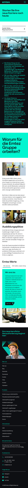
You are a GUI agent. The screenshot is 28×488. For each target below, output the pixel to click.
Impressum (4, 385)
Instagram (5, 474)
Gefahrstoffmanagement (8, 399)
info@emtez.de (7, 465)
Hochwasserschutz (6, 413)
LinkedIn (5, 477)
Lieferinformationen (6, 433)
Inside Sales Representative (7, 29)
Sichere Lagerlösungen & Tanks (9, 405)
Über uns (8, 303)
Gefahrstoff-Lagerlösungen (9, 408)
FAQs (3, 380)
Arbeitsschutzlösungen (7, 402)
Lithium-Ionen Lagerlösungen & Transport (12, 411)
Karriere (4, 377)
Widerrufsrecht (5, 436)
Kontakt (4, 382)
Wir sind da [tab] (6, 266)
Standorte (4, 371)
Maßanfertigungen (6, 416)
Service (4, 419)
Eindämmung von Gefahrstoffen (10, 394)
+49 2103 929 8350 (7, 457)
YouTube (5, 480)
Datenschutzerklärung (7, 430)
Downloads (5, 374)
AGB (3, 428)
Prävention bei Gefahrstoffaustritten (10, 397)
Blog (3, 368)
